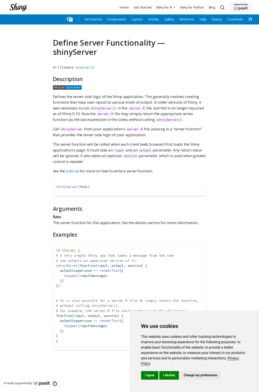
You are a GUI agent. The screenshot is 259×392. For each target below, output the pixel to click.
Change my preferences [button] (200, 375)
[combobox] (222, 7)
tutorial (72, 171)
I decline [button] (169, 375)
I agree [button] (150, 375)
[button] (166, 7)
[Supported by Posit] (241, 7)
